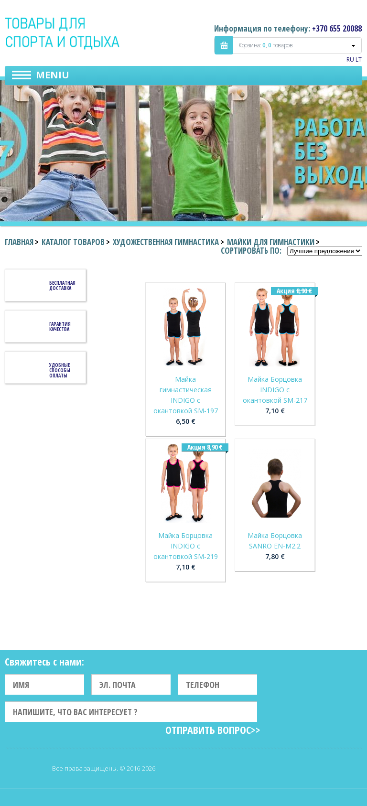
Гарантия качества (60, 327)
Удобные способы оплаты (59, 370)
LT (359, 59)
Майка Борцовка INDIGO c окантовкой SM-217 (275, 390)
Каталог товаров (73, 241)
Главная (19, 241)
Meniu (52, 74)
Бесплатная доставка (62, 285)
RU (350, 59)
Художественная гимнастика (166, 241)
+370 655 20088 (337, 28)
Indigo (63, 33)
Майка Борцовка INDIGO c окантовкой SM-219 (185, 546)
